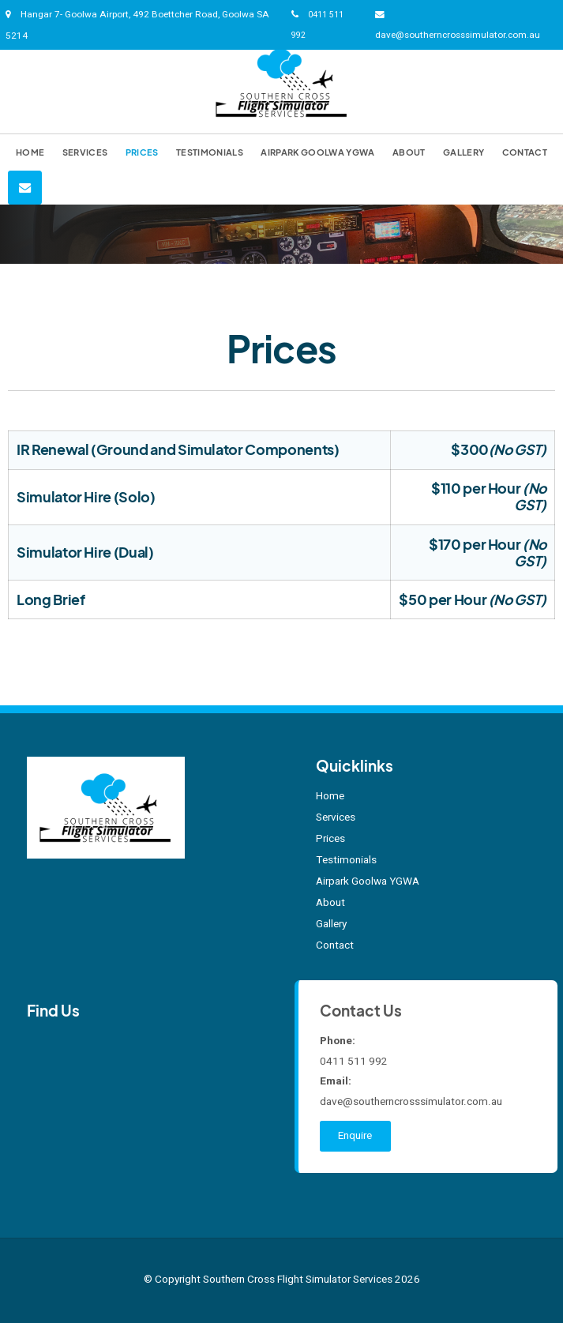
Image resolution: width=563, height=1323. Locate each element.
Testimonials (209, 152)
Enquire (355, 1136)
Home (30, 152)
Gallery (463, 152)
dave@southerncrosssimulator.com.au (457, 35)
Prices (142, 152)
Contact (524, 152)
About (409, 152)
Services (85, 152)
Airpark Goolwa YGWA (318, 152)
